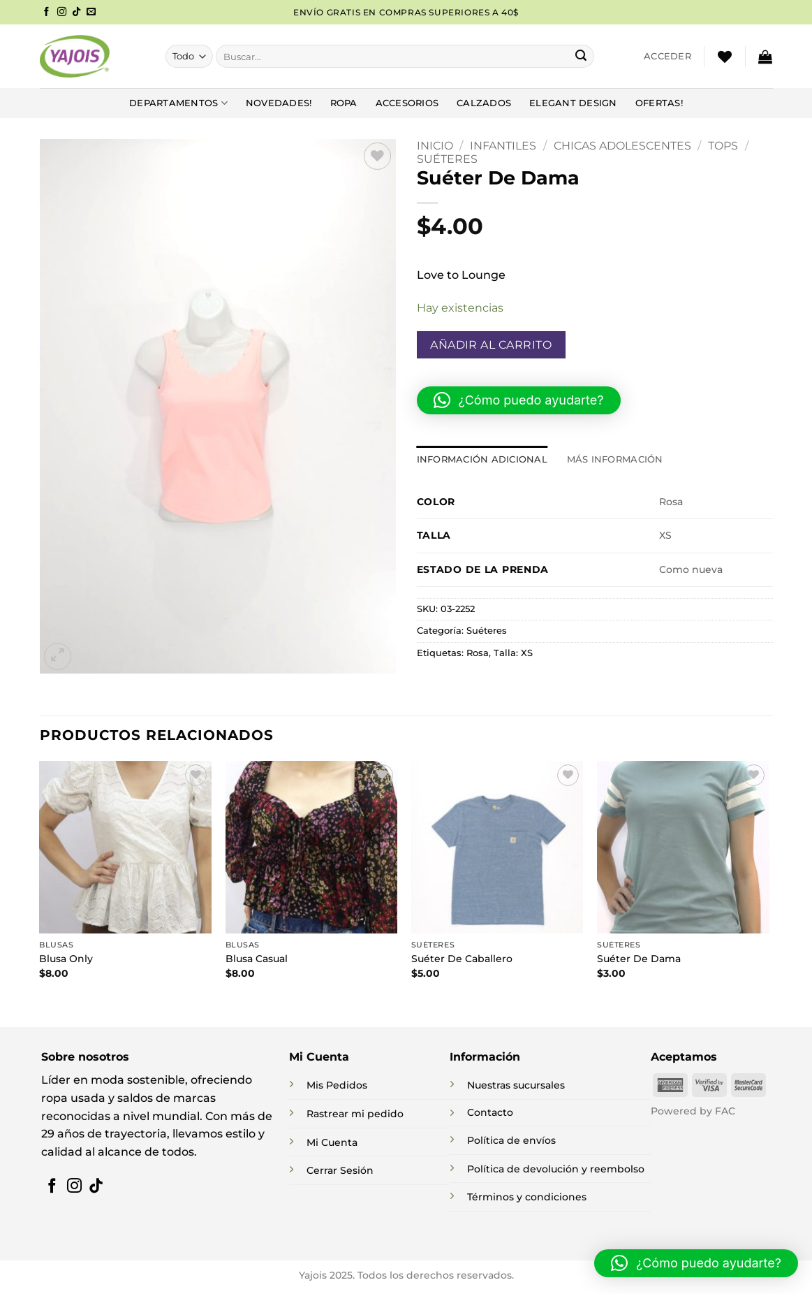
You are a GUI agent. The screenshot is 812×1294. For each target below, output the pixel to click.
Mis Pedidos (337, 1085)
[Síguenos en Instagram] (61, 12)
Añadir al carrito (491, 344)
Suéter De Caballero (461, 958)
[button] (667, 56)
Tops (723, 145)
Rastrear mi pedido (355, 1113)
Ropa (343, 103)
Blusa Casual (257, 958)
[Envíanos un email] (91, 12)
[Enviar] (581, 56)
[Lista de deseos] (725, 56)
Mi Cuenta (332, 1142)
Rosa (477, 653)
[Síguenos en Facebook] (46, 12)
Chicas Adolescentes (622, 145)
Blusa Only (66, 958)
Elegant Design (573, 103)
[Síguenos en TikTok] (76, 12)
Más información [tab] (615, 459)
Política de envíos (511, 1140)
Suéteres (447, 159)
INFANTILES (503, 145)
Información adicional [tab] (482, 459)
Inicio (435, 145)
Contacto (490, 1112)
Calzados (484, 103)
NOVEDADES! (279, 103)
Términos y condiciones (526, 1197)
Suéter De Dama (639, 958)
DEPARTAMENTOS (178, 103)
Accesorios (407, 103)
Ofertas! (659, 103)
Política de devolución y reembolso (555, 1169)
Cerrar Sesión (340, 1170)
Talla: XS (513, 653)
